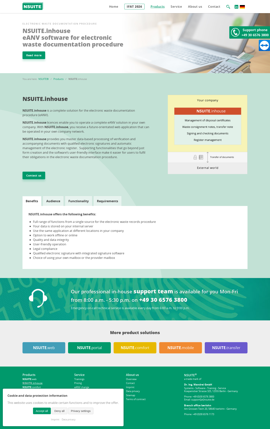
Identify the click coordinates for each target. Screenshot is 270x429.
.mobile (180, 347)
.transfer (226, 347)
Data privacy (69, 419)
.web (44, 347)
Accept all (42, 410)
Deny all (59, 410)
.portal (89, 347)
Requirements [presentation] (107, 201)
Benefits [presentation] (32, 201)
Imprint (55, 419)
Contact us (33, 175)
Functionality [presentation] (78, 201)
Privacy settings (81, 410)
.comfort (135, 347)
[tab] (31, 201)
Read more (33, 55)
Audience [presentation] (53, 201)
